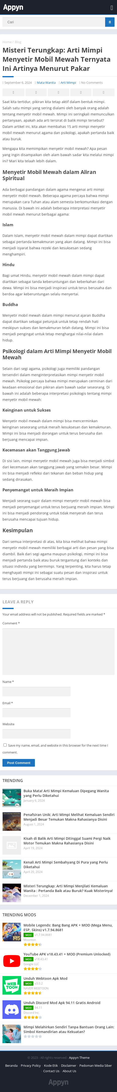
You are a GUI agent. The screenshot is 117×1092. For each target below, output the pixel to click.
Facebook (13, 92)
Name (8, 681)
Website (8, 724)
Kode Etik (51, 1065)
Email (7, 703)
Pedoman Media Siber (95, 1065)
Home (7, 42)
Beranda (11, 1065)
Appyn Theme (79, 1057)
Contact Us (51, 1071)
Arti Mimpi (68, 82)
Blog (18, 42)
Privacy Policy (31, 1065)
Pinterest (58, 92)
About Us (69, 1071)
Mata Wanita (46, 82)
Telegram (80, 92)
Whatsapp (103, 92)
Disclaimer (68, 1065)
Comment (11, 623)
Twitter (36, 92)
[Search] (58, 22)
